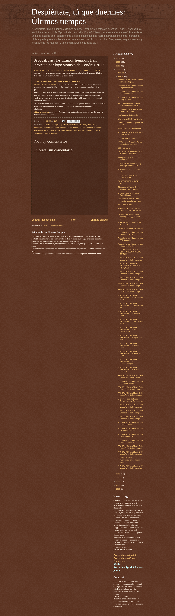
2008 (118, 58)
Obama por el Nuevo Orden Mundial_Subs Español (128, 188)
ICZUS (48, 121)
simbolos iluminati (125, 205)
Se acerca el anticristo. (127, 138)
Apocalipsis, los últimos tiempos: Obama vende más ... (130, 429)
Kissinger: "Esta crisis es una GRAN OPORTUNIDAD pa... (130, 209)
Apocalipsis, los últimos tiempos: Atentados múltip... (130, 423)
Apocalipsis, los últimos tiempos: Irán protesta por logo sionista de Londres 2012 (67, 70)
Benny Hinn (86, 125)
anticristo (46, 125)
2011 (118, 70)
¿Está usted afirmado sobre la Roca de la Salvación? (57, 81)
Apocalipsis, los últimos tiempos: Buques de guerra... (130, 382)
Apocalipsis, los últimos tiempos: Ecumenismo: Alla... (130, 93)
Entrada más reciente (43, 219)
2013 (118, 478)
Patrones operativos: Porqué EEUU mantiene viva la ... (129, 104)
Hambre (89, 128)
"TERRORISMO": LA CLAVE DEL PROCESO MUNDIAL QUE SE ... (129, 252)
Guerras (82, 128)
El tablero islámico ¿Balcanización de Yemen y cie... (130, 460)
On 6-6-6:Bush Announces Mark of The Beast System (130, 153)
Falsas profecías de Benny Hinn (130, 228)
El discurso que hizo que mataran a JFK (127, 176)
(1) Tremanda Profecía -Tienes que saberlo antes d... (130, 143)
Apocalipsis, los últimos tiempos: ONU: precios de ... (130, 435)
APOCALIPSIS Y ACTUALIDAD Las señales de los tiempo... (130, 259)
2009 (118, 62)
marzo (121, 76)
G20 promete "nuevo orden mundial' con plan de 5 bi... (129, 200)
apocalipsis (55, 125)
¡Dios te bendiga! (41, 112)
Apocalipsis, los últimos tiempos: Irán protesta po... (130, 81)
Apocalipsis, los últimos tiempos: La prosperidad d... (130, 87)
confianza (38, 128)
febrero (121, 73)
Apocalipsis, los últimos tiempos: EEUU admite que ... (130, 239)
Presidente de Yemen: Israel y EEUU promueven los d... (129, 164)
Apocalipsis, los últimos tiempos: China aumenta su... (130, 441)
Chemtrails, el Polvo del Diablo (130, 119)
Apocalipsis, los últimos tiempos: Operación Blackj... (130, 233)
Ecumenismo (48, 128)
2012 (118, 474)
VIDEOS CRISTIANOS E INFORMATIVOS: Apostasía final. (130, 337)
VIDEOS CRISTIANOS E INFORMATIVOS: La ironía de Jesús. (130, 321)
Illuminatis (97, 128)
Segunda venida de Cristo (92, 130)
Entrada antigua (99, 219)
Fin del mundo (72, 128)
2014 (118, 481)
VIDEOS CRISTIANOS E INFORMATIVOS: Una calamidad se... (127, 329)
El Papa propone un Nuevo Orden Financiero (128, 194)
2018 (118, 489)
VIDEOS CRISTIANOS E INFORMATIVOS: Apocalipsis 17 (130, 305)
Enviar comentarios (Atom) (53, 225)
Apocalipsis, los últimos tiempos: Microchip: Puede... (130, 245)
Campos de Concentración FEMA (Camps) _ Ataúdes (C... (129, 216)
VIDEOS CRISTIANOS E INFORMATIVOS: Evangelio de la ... (130, 313)
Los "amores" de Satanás (128, 115)
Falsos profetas (60, 128)
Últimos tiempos (50, 133)
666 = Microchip (124, 148)
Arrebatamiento (75, 125)
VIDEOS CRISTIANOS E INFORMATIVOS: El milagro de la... (130, 353)
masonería (38, 130)
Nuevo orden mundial (63, 130)
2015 (118, 485)
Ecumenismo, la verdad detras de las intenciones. (130, 110)
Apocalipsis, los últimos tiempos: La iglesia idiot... (130, 98)
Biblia (94, 125)
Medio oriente (49, 130)
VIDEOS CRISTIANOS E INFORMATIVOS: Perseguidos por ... (127, 361)
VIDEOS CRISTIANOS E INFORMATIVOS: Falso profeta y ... (128, 369)
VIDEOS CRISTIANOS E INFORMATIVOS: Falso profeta (128, 345)
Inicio (73, 219)
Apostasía (64, 125)
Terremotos (38, 133)
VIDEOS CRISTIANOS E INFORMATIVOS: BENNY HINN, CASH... (129, 266)
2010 (118, 66)
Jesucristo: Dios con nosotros (46, 84)
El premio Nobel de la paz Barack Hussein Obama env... (130, 400)
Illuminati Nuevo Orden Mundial (130, 129)
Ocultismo (77, 130)
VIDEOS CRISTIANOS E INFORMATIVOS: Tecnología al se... (130, 297)
